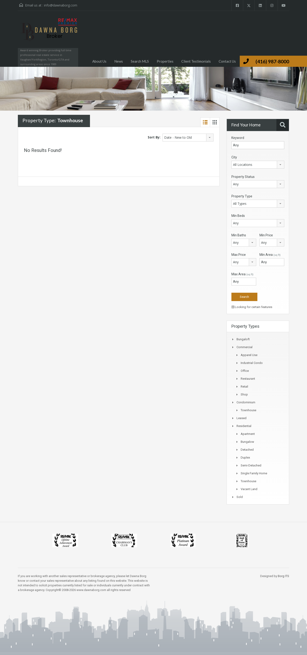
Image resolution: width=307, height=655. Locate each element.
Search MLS (140, 61)
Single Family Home (254, 473)
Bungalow (247, 441)
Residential (244, 426)
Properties (165, 61)
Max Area (242, 274)
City (234, 157)
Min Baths (238, 235)
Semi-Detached (251, 465)
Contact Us (227, 61)
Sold (240, 497)
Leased (241, 418)
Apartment (248, 434)
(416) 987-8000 (272, 61)
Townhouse (248, 410)
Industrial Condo (252, 363)
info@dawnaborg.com (60, 5)
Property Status (243, 177)
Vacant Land (249, 489)
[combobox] (188, 137)
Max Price (238, 255)
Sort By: (154, 137)
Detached (247, 449)
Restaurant (248, 378)
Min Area (270, 255)
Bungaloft (243, 339)
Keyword (237, 138)
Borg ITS (283, 576)
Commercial (245, 347)
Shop (244, 394)
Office (245, 370)
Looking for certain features (252, 307)
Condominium (246, 402)
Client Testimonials (196, 61)
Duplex (245, 457)
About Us (99, 61)
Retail (244, 386)
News (118, 61)
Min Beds (238, 216)
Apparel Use (249, 355)
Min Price (266, 235)
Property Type (241, 196)
